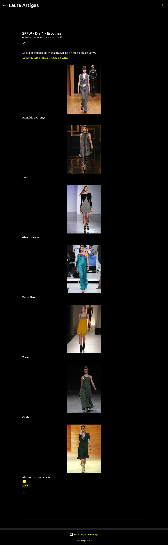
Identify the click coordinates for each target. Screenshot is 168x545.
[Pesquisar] (43, 5)
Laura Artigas (24, 5)
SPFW (25, 486)
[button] (24, 43)
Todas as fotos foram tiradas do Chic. (45, 57)
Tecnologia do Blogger (84, 534)
